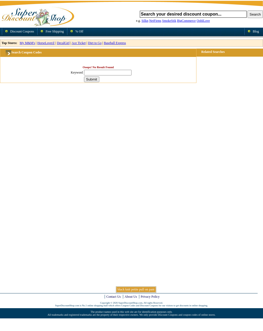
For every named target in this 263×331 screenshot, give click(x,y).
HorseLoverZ (46, 43)
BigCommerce (186, 21)
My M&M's (27, 43)
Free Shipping (55, 31)
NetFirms (155, 21)
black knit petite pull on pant (136, 289)
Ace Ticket (79, 43)
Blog (256, 31)
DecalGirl (63, 43)
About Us (131, 297)
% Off (79, 31)
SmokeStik (169, 21)
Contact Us (113, 297)
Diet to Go (95, 43)
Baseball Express (115, 43)
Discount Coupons (22, 31)
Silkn (144, 21)
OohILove (203, 21)
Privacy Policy (150, 297)
